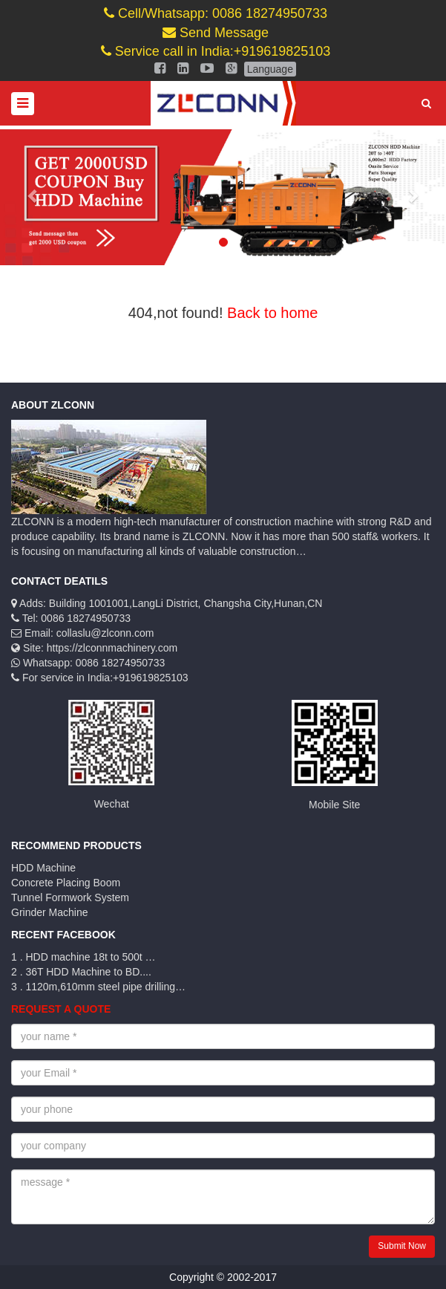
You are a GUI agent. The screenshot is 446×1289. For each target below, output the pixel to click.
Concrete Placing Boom (65, 883)
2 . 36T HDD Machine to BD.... (81, 972)
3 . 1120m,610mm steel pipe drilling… (98, 987)
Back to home (272, 313)
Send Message (216, 32)
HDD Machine (43, 868)
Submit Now (402, 1246)
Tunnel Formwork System (70, 897)
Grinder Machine (49, 912)
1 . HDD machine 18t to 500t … (83, 957)
